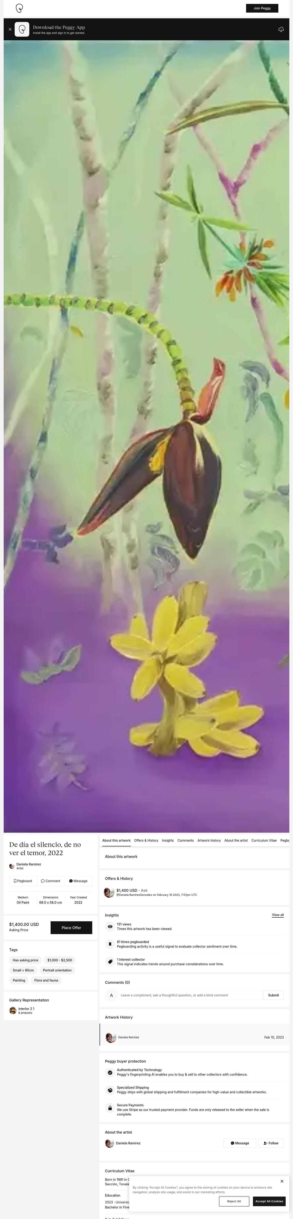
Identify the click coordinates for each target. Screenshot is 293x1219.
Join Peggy (262, 8)
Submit (273, 995)
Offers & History (146, 840)
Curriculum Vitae (264, 840)
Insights (168, 840)
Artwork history (209, 840)
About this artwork (116, 840)
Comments (185, 840)
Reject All (234, 1201)
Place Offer (71, 927)
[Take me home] (19, 8)
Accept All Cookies (269, 1201)
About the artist (236, 840)
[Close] (282, 1181)
